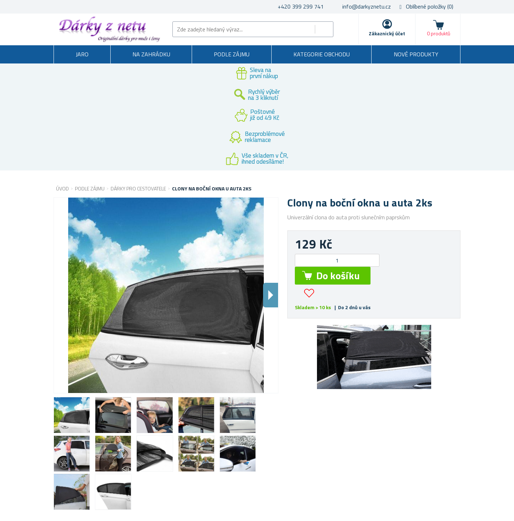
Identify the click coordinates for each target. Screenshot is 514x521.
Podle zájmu (232, 54)
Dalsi (270, 295)
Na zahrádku (151, 54)
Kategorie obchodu (321, 54)
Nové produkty (416, 54)
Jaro (82, 54)
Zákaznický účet (387, 33)
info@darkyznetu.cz (366, 6)
